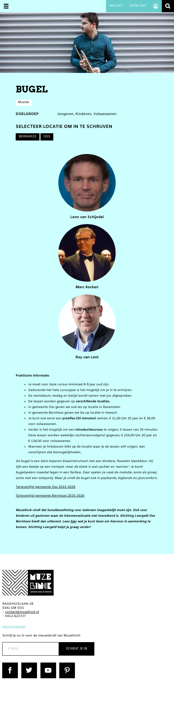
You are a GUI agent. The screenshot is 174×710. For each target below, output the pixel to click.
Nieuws (116, 6)
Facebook (9, 665)
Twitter (27, 665)
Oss (47, 137)
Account (156, 6)
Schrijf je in (76, 649)
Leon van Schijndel (87, 187)
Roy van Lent (87, 327)
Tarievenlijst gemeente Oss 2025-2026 (45, 487)
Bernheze (27, 137)
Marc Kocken (87, 257)
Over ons (137, 6)
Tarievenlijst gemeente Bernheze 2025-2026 (50, 496)
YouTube (47, 665)
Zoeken (168, 6)
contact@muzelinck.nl (22, 612)
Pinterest (66, 665)
